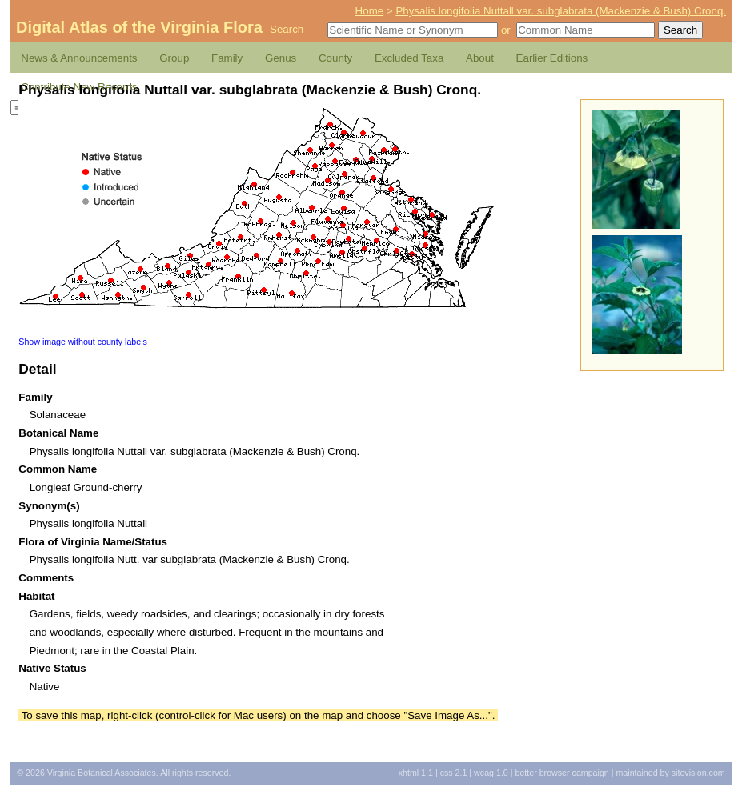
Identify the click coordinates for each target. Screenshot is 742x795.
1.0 (491, 772)
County (335, 58)
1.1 (416, 772)
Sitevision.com (698, 772)
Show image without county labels (82, 341)
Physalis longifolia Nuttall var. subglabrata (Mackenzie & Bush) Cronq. (560, 11)
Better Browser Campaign (561, 772)
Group (174, 58)
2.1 (453, 772)
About (480, 58)
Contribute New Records (79, 87)
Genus (280, 58)
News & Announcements (79, 58)
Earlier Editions (552, 58)
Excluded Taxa (409, 58)
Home (369, 11)
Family (227, 58)
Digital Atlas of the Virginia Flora (139, 27)
